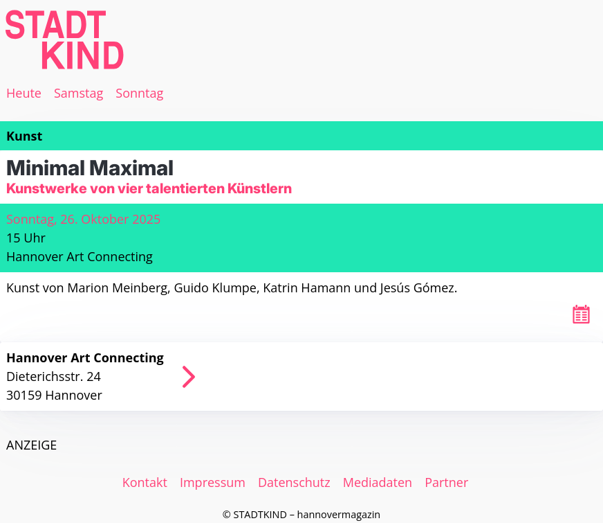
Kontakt (144, 482)
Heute (23, 93)
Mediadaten (377, 482)
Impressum (212, 482)
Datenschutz (294, 482)
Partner (446, 482)
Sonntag (139, 93)
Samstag (78, 93)
